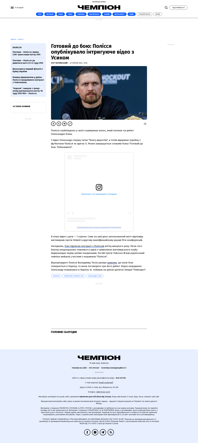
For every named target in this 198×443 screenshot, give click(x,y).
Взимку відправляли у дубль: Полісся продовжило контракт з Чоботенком (28, 80)
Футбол (49, 14)
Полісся (56, 276)
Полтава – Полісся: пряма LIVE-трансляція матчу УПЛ (26, 53)
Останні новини (21, 106)
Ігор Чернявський (59, 63)
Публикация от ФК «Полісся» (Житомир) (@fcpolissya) (99, 227)
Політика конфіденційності (113, 368)
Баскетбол (94, 14)
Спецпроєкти (144, 14)
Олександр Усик (95, 276)
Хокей (106, 14)
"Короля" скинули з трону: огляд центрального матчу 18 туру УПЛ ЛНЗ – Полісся (28, 91)
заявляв (112, 262)
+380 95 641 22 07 (103, 392)
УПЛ (39, 14)
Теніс (70, 14)
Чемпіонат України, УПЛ (73, 276)
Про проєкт (94, 368)
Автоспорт (120, 14)
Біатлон (81, 14)
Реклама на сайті (79, 368)
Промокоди (99, 372)
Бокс (60, 14)
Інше (132, 14)
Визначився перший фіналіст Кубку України (28, 70)
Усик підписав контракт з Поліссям (84, 246)
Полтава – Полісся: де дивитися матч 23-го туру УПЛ (28, 61)
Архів (157, 14)
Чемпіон (14, 39)
